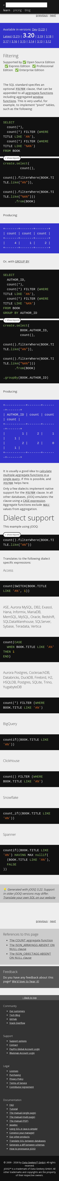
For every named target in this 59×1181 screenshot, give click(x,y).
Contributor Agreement (21, 1085)
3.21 (16, 36)
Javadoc (13, 1123)
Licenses (13, 1070)
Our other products (19, 1135)
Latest (7, 36)
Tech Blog (14, 1014)
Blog (27, 10)
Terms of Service (18, 1082)
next (53, 15)
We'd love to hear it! (25, 980)
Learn (6, 10)
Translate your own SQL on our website (29, 896)
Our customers (17, 1010)
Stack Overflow (17, 1022)
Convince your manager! (21, 1131)
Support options (18, 1040)
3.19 (40, 36)
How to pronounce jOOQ (22, 1147)
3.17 (5, 41)
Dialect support (28, 517)
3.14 (31, 41)
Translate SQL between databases (27, 1139)
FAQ (11, 1103)
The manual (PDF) (18, 1119)
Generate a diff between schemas (27, 1143)
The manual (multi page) (22, 1116)
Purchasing (15, 1073)
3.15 (22, 41)
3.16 (14, 41)
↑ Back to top (29, 996)
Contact (13, 1044)
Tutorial (13, 1107)
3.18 (48, 36)
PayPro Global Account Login (24, 1048)
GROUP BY (22, 261)
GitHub (13, 1018)
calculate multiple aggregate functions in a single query (27, 474)
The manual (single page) (22, 1111)
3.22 (41, 29)
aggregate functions (39, 93)
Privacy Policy (16, 1078)
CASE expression (34, 500)
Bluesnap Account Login (22, 1052)
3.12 (48, 41)
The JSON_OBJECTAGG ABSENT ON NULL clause (30, 955)
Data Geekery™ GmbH (33, 1161)
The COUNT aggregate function (31, 939)
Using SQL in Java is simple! (23, 1127)
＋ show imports (12, 158)
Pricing (17, 10)
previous (42, 15)
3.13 (39, 41)
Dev (34, 29)
